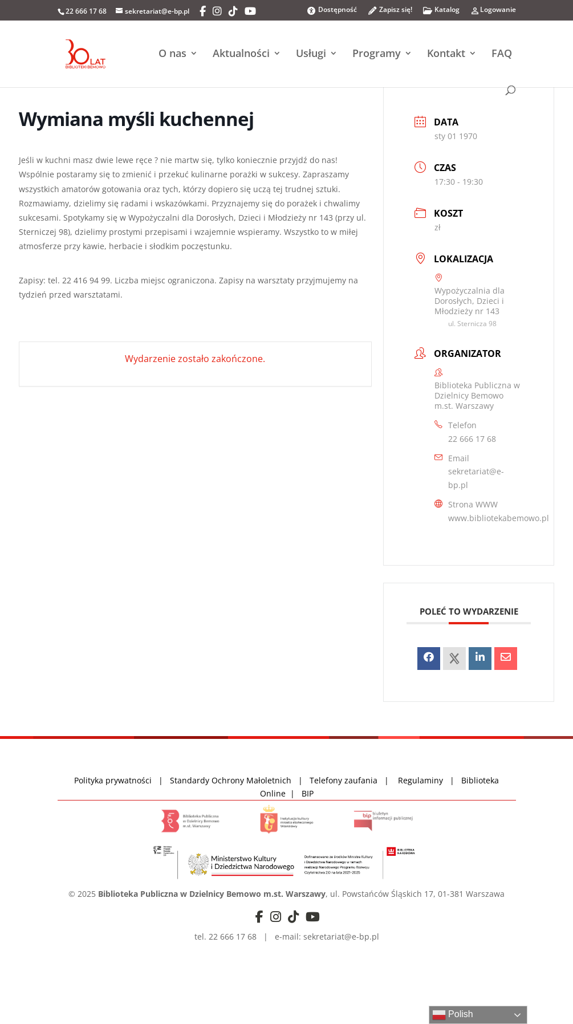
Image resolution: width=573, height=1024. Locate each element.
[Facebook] (203, 11)
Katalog (441, 13)
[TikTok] (233, 11)
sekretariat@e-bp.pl (476, 478)
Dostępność (331, 10)
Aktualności (241, 54)
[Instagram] (217, 11)
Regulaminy (424, 780)
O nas (172, 54)
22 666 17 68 (472, 438)
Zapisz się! (389, 13)
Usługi (311, 54)
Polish (452, 1015)
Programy (376, 54)
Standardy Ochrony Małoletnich (230, 780)
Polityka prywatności (114, 780)
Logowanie (493, 13)
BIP (308, 793)
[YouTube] (250, 11)
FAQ (501, 54)
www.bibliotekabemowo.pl (498, 518)
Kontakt (446, 54)
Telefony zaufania (343, 780)
